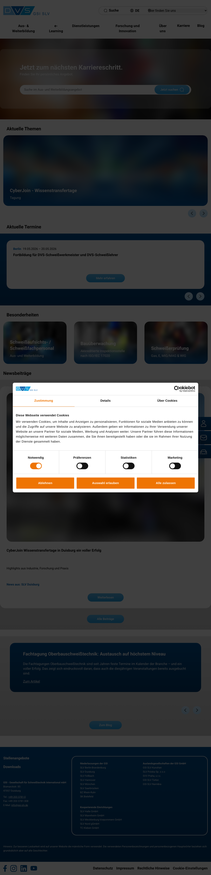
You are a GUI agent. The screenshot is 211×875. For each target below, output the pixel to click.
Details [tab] (105, 400)
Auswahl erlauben (105, 483)
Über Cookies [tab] (167, 400)
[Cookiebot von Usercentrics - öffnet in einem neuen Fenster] (177, 389)
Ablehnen (45, 483)
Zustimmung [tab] (43, 400)
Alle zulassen (166, 483)
